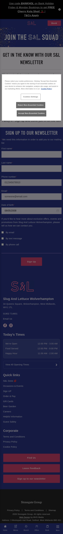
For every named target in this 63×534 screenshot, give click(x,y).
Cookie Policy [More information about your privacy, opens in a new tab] (46, 88)
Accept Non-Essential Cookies (31, 113)
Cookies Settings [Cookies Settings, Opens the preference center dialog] (30, 96)
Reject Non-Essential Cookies (31, 105)
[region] (32, 97)
